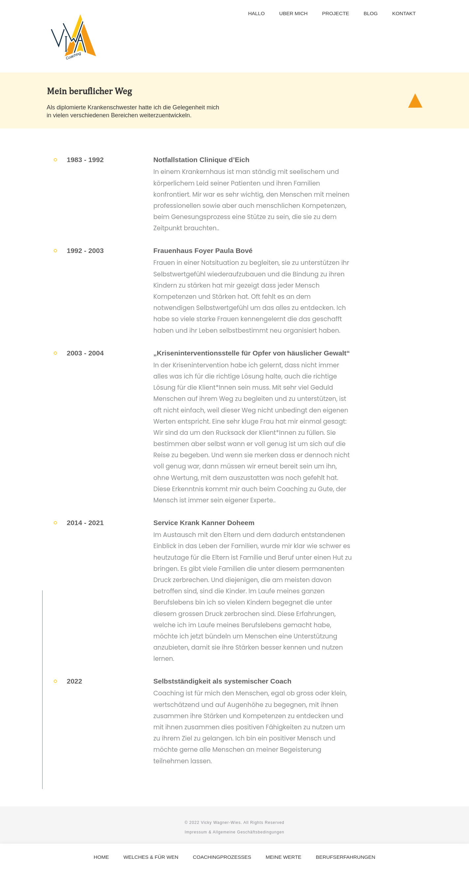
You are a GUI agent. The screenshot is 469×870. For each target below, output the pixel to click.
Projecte (335, 13)
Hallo (256, 13)
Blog (371, 13)
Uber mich (293, 13)
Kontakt (404, 13)
